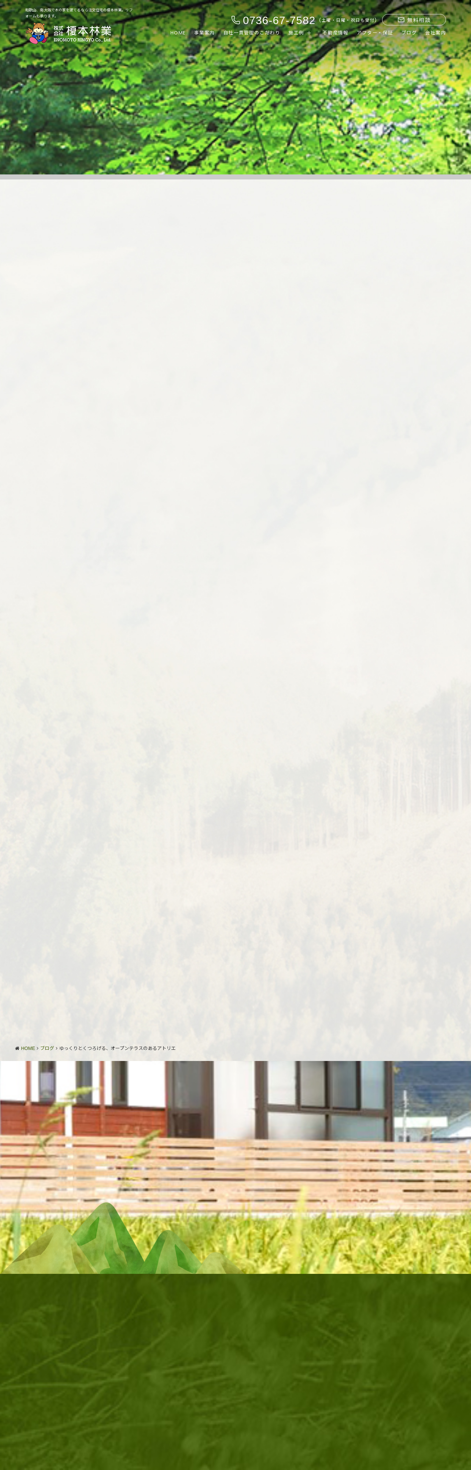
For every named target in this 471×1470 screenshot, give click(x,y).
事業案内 (204, 32)
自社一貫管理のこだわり (251, 32)
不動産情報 (336, 32)
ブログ (409, 32)
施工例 (296, 32)
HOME (178, 32)
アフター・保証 (375, 32)
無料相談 (414, 20)
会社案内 (435, 32)
